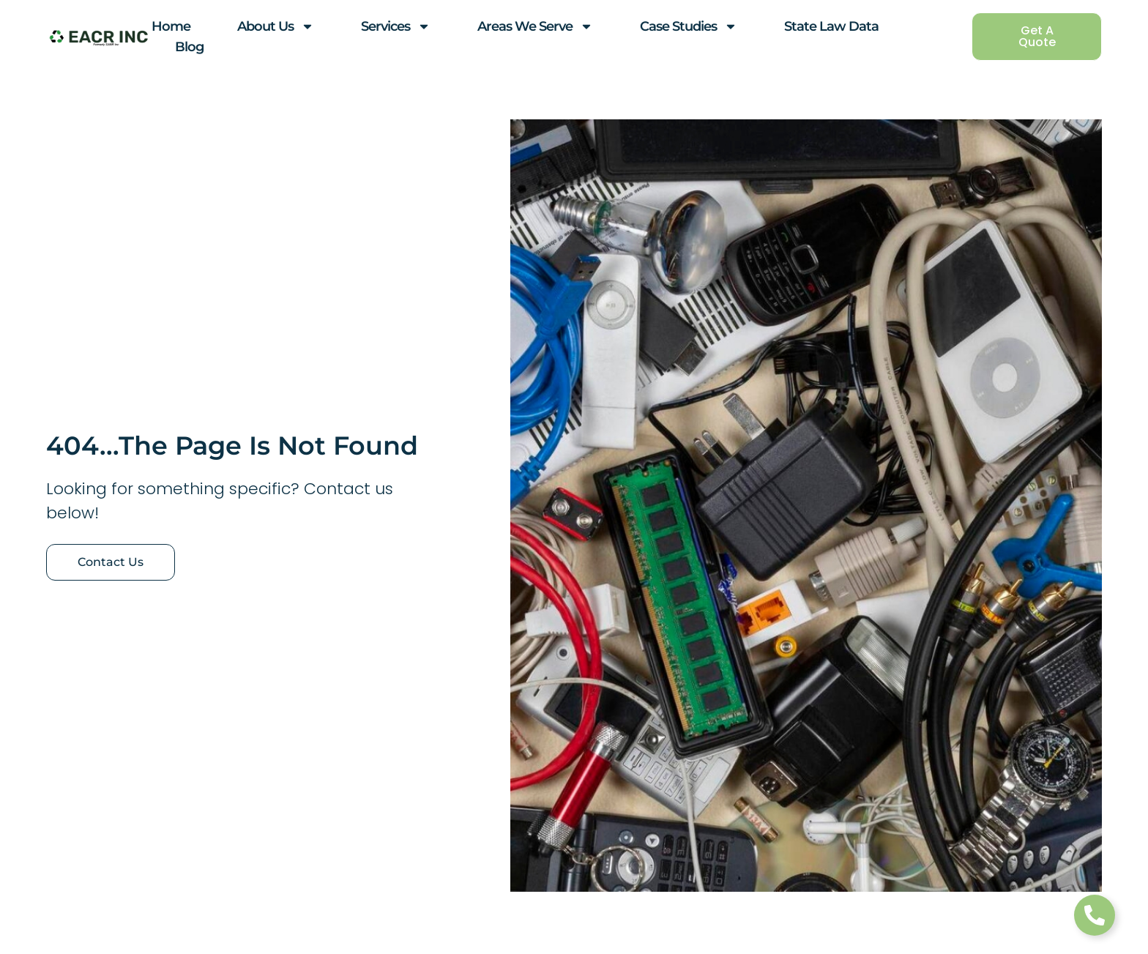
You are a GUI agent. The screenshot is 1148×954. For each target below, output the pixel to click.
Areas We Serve (535, 26)
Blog (189, 47)
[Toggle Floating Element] (1094, 915)
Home (171, 26)
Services (395, 26)
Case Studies (688, 26)
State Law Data (831, 26)
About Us (275, 26)
